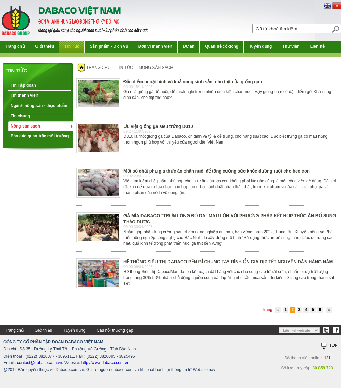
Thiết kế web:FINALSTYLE (311, 377)
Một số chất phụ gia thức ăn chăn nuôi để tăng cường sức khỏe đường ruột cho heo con (216, 171)
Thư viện (290, 46)
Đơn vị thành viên (155, 46)
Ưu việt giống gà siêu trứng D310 (158, 126)
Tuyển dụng (260, 46)
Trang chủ (15, 46)
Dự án (188, 46)
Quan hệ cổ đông (221, 46)
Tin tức (16, 70)
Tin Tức (71, 46)
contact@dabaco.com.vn (39, 362)
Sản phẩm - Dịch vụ (109, 46)
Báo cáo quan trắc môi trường (40, 136)
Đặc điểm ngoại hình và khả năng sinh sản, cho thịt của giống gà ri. (194, 81)
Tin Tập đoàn (23, 85)
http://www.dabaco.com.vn (105, 362)
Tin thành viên (24, 95)
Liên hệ (317, 46)
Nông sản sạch (25, 126)
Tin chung (20, 116)
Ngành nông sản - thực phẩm (39, 105)
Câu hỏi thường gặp (115, 330)
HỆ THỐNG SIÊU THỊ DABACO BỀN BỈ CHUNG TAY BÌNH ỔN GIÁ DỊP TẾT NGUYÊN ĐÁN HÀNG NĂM (228, 261)
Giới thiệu (44, 46)
